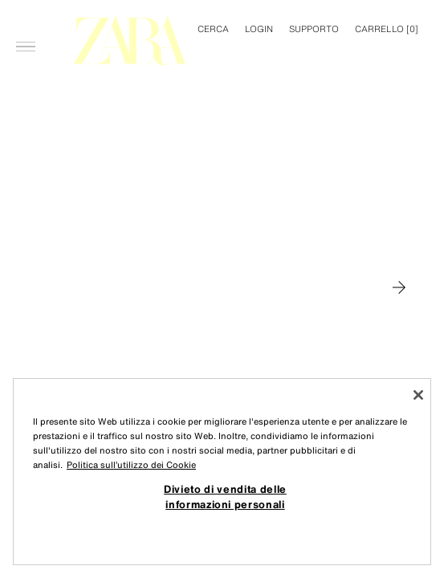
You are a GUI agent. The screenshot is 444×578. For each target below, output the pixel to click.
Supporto (314, 28)
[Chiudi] (418, 395)
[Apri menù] (25, 21)
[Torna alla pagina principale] (132, 40)
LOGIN (259, 28)
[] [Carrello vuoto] (386, 28)
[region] (222, 471)
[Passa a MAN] (399, 287)
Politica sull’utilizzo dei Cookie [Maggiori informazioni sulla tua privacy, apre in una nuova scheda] (131, 464)
